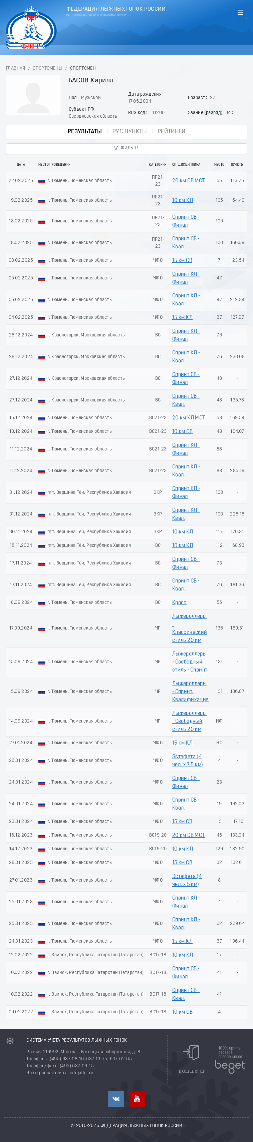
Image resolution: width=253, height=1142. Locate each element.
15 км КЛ (182, 317)
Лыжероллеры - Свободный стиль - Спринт (190, 662)
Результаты (85, 132)
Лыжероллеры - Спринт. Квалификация (190, 692)
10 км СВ (182, 431)
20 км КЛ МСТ (188, 418)
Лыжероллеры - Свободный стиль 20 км (189, 721)
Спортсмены (47, 68)
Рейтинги (171, 132)
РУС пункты (129, 132)
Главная (15, 68)
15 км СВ (182, 260)
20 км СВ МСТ (188, 181)
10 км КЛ (182, 200)
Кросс (179, 603)
